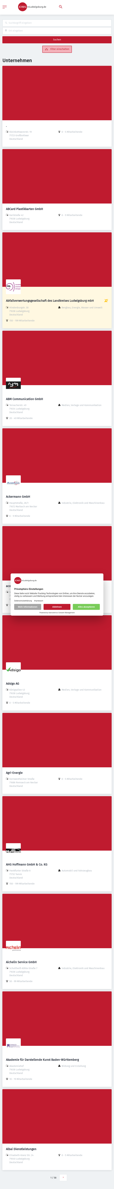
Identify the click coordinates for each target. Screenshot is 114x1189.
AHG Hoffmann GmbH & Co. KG (26, 864)
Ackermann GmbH (18, 496)
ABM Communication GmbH (24, 399)
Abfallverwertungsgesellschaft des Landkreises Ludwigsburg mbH (50, 300)
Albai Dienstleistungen (21, 1149)
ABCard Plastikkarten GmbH (24, 209)
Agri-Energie (14, 773)
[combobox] (57, 23)
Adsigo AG (12, 683)
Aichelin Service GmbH (21, 962)
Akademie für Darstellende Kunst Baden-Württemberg (42, 1060)
